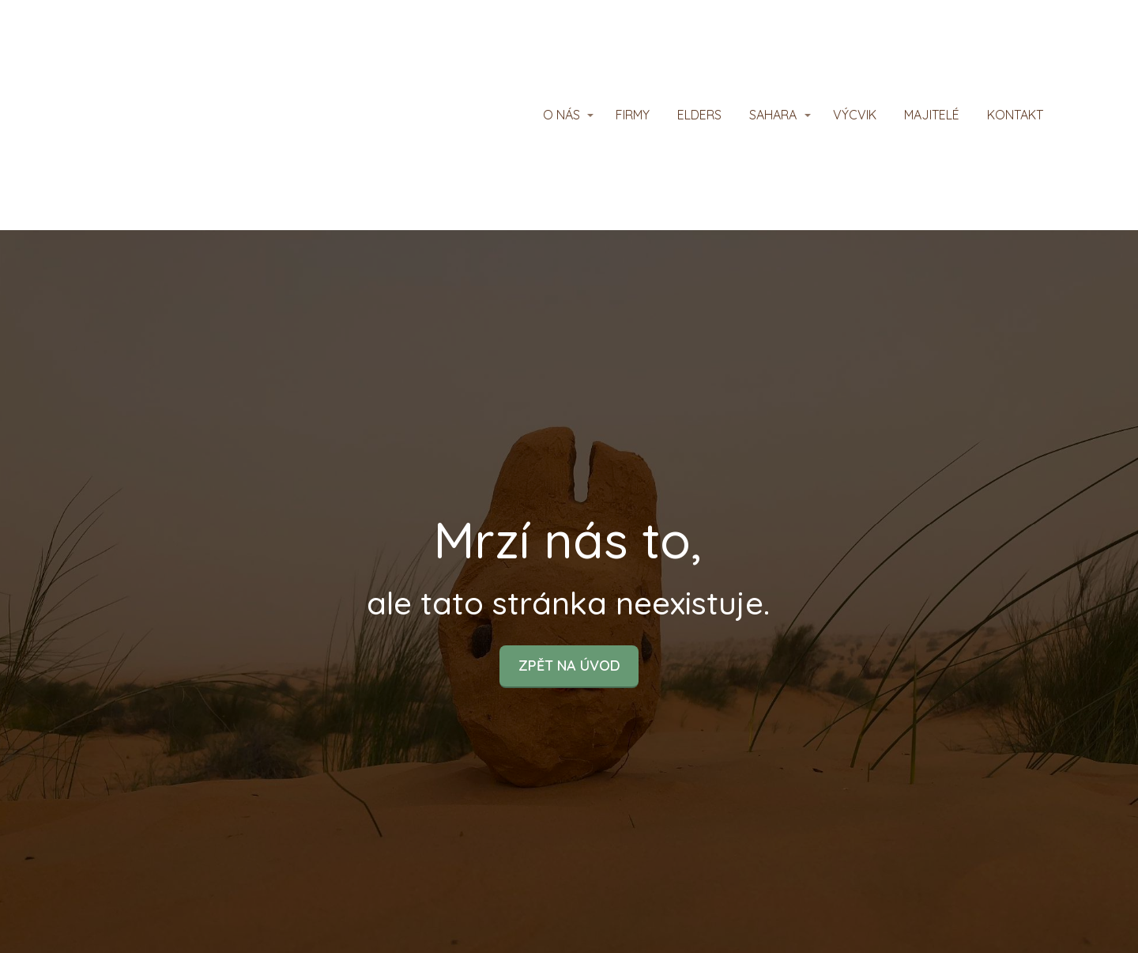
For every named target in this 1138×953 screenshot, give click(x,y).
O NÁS (561, 115)
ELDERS (699, 115)
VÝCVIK (854, 115)
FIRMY (633, 115)
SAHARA (773, 115)
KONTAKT (1015, 115)
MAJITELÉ (931, 115)
